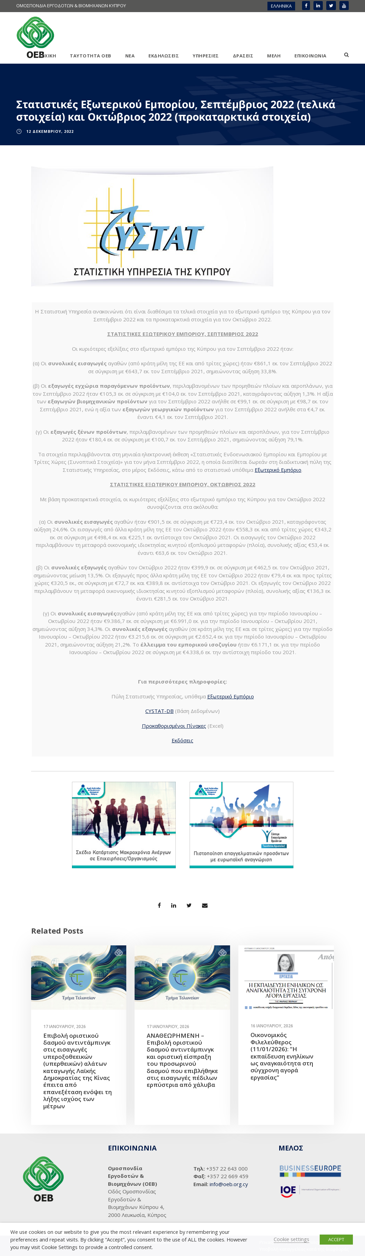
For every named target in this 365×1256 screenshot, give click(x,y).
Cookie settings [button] (291, 1239)
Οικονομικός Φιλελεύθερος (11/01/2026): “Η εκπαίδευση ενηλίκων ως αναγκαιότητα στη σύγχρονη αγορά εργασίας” (281, 1056)
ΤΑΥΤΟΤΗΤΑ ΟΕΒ (90, 56)
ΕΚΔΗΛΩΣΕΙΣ (163, 56)
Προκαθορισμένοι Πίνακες (174, 725)
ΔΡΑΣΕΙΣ (243, 56)
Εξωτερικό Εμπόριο (278, 469)
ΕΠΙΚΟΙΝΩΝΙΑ (310, 56)
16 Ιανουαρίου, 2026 (271, 1026)
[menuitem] (281, 6)
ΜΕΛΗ (274, 56)
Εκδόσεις (182, 740)
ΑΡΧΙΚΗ (47, 56)
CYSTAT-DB (159, 710)
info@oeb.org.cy (229, 1184)
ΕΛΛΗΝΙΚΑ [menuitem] (281, 6)
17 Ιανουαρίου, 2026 (64, 1026)
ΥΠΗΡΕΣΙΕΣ (206, 56)
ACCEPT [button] (336, 1239)
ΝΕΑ (130, 56)
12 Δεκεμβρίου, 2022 (50, 131)
